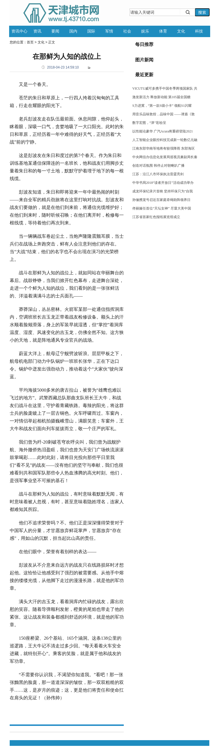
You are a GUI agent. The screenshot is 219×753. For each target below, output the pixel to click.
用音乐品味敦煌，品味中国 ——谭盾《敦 (163, 114)
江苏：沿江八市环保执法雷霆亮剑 (158, 174)
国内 (73, 31)
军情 (109, 31)
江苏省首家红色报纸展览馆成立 (156, 217)
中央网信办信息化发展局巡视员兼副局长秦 (164, 157)
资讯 (37, 31)
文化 (181, 31)
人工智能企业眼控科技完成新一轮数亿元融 (164, 140)
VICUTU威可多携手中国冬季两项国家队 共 (164, 88)
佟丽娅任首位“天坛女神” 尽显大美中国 (161, 208)
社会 (127, 31)
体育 (163, 31)
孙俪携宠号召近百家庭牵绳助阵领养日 (161, 200)
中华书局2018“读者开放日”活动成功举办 (163, 183)
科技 (199, 31)
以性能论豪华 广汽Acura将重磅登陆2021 (162, 131)
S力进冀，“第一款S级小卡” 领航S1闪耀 (162, 106)
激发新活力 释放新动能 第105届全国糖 (161, 97)
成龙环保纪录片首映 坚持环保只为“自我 (162, 191)
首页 (30, 42)
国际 (91, 31)
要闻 (55, 31)
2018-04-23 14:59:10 (63, 67)
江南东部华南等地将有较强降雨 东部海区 (163, 148)
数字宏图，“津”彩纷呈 (149, 123)
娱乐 (145, 31)
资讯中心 (19, 31)
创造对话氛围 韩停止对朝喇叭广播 (158, 166)
